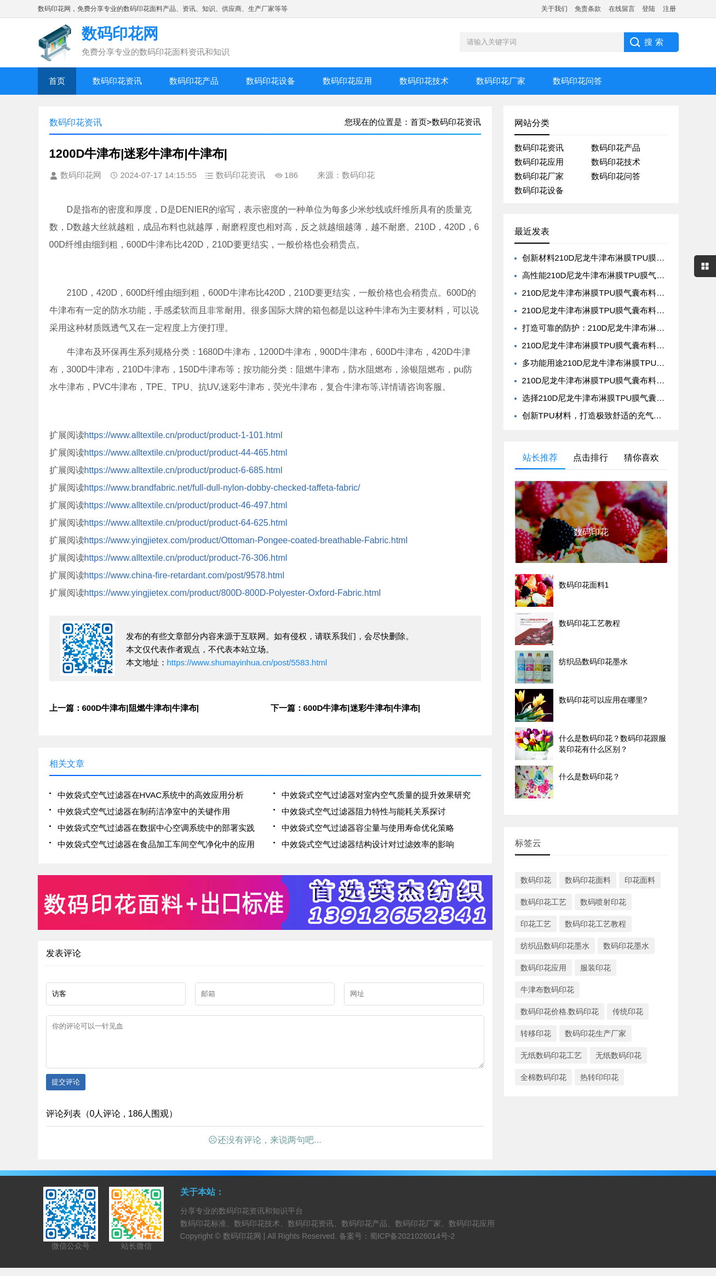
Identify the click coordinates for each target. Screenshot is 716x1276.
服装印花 (595, 967)
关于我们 (554, 9)
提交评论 (65, 1090)
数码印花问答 (577, 80)
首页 (57, 80)
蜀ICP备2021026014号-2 (412, 1244)
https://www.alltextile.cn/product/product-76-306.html (186, 557)
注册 (669, 9)
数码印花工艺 (543, 902)
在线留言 (622, 9)
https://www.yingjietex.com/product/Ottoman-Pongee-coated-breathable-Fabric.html (246, 540)
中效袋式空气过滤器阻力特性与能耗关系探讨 (364, 811)
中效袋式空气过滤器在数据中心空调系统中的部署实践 (156, 827)
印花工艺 (535, 923)
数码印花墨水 (626, 945)
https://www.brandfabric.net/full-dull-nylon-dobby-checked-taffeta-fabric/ (222, 487)
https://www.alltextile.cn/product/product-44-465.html (186, 452)
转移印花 (535, 1033)
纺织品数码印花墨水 (554, 945)
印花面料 (640, 880)
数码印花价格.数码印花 (559, 1011)
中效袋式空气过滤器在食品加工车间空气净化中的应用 (156, 844)
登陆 (648, 9)
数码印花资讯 (117, 80)
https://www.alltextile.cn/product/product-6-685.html (183, 470)
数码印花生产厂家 (595, 1033)
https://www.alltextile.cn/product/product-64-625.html (186, 522)
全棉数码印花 (543, 1077)
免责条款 (588, 9)
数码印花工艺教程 (595, 923)
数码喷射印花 (603, 902)
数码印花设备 (270, 80)
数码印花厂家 (500, 80)
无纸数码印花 (618, 1055)
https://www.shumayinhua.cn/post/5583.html (247, 662)
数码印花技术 (424, 80)
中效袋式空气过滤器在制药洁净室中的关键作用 (144, 811)
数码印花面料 (588, 880)
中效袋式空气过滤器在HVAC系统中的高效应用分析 (151, 795)
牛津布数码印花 (547, 989)
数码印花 (535, 880)
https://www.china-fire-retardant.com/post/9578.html (184, 575)
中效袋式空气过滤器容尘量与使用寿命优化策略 (368, 827)
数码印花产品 (194, 80)
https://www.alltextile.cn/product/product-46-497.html (186, 505)
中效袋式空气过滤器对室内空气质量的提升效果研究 (376, 795)
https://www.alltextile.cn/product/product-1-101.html (183, 435)
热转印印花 (599, 1077)
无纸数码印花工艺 (551, 1055)
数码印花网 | (245, 1244)
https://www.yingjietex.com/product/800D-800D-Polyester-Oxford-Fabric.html (232, 592)
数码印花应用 (347, 80)
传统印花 (627, 1011)
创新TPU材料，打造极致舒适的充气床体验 (600, 415)
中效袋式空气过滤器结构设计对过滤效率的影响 (368, 844)
